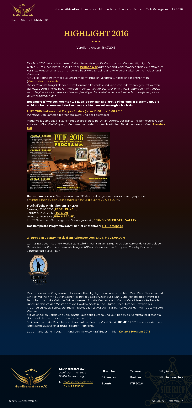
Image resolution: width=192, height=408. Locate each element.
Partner (135, 377)
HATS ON (61, 213)
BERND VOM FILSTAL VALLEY (115, 220)
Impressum (157, 401)
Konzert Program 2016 (134, 331)
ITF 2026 (177, 9)
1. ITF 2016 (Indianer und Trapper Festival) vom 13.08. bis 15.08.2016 (74, 111)
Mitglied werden (171, 377)
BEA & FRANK (64, 216)
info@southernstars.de (78, 382)
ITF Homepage (112, 226)
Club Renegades (157, 9)
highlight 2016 (40, 20)
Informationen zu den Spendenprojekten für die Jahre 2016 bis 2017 (73, 199)
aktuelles (25, 20)
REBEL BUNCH (65, 209)
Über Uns (108, 371)
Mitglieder (107, 9)
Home (58, 9)
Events (125, 9)
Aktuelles (72, 9)
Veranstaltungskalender (44, 81)
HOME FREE (126, 322)
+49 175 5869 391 (73, 385)
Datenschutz (175, 401)
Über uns (89, 9)
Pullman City (88, 67)
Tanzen (138, 9)
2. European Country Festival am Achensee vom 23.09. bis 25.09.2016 (76, 237)
